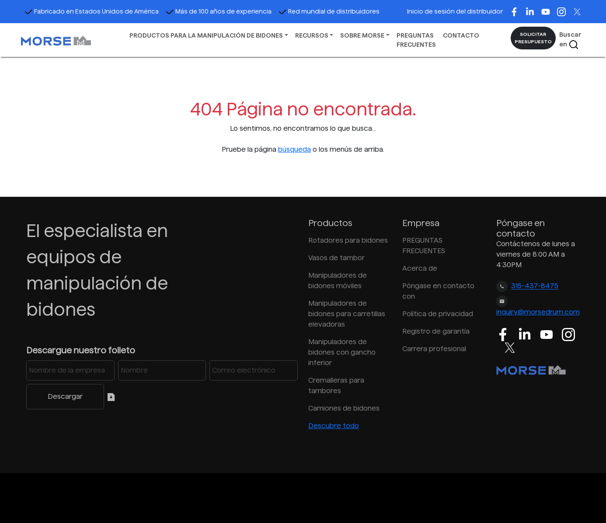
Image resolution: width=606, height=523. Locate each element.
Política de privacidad (437, 313)
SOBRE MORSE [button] (362, 35)
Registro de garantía (436, 331)
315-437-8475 (534, 286)
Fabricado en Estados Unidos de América (91, 11)
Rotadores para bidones (348, 240)
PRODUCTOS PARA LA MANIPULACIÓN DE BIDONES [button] (206, 35)
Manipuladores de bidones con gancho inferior (342, 352)
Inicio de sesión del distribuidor (455, 11)
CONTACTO (461, 35)
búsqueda (294, 149)
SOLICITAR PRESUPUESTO (533, 37)
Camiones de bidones (344, 408)
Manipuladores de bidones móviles (337, 280)
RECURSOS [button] (311, 35)
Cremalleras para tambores (336, 385)
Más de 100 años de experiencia (219, 11)
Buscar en (570, 40)
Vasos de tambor (336, 258)
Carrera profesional (434, 348)
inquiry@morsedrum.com (538, 312)
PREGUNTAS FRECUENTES (416, 40)
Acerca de (419, 268)
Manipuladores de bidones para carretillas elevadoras (346, 314)
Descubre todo (333, 425)
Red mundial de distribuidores (329, 11)
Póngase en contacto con (438, 291)
